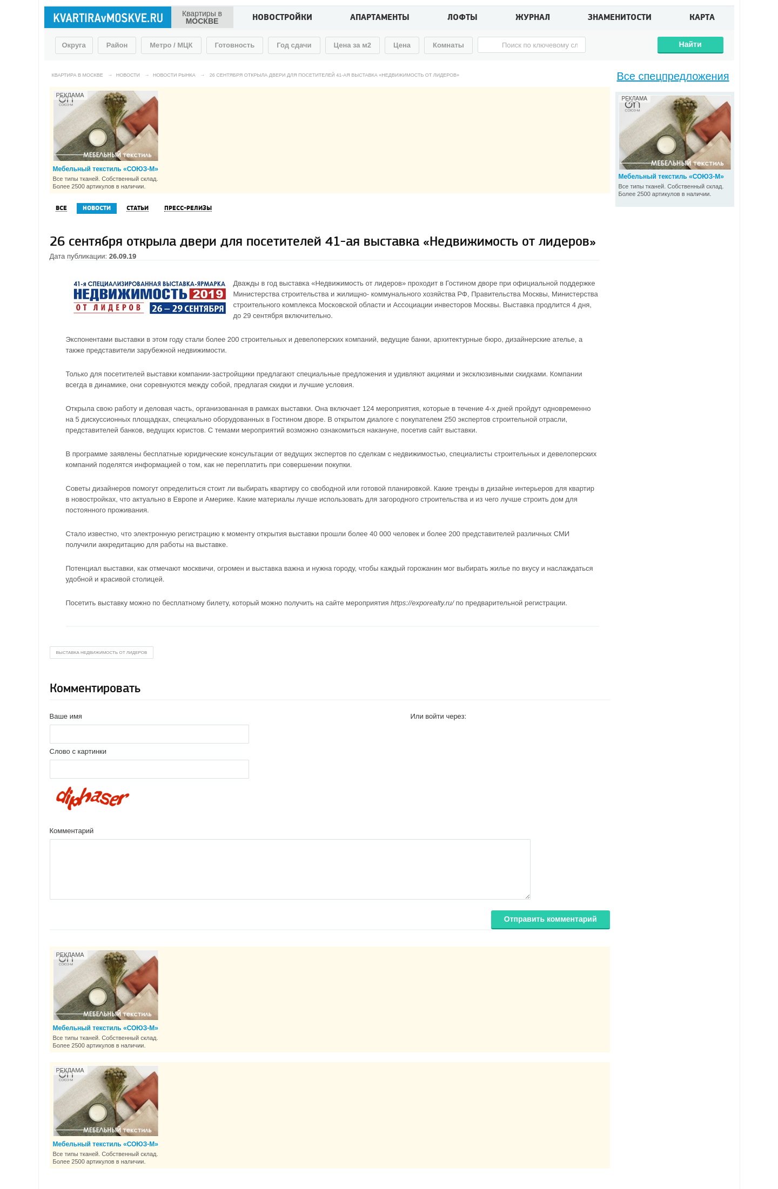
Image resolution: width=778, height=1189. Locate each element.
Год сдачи (294, 45)
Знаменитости (620, 18)
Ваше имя (66, 716)
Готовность (235, 45)
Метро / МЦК (171, 45)
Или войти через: (439, 716)
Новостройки (282, 18)
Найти (690, 44)
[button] (419, 733)
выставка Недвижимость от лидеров (101, 652)
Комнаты (448, 45)
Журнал (532, 18)
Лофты (462, 18)
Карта (702, 18)
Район (117, 45)
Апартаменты (380, 18)
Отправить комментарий (550, 919)
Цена (402, 45)
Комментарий (72, 831)
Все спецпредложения (673, 76)
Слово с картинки (78, 751)
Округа (74, 45)
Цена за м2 (353, 45)
